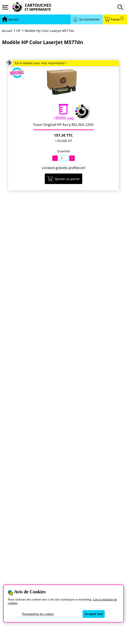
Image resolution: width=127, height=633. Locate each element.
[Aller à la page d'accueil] (13, 19)
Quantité (63, 151)
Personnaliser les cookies (38, 614)
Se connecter (89, 19)
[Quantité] (63, 158)
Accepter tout (94, 614)
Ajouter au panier (63, 178)
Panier (117, 19)
